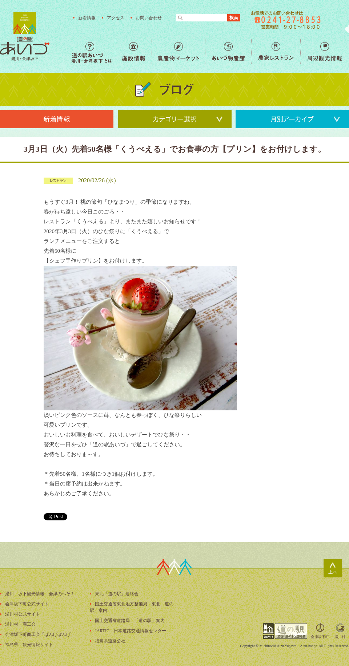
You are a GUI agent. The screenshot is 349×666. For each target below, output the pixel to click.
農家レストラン (275, 51)
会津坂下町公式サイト (27, 603)
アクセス (115, 17)
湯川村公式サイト (22, 614)
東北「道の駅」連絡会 (117, 593)
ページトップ (333, 568)
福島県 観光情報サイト (29, 644)
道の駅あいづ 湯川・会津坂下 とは (93, 51)
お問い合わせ (149, 17)
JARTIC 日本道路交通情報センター (130, 630)
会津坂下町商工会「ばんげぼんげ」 (40, 634)
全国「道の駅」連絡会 (285, 631)
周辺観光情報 (324, 51)
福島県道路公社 (110, 640)
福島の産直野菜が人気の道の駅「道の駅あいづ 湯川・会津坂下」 (24, 36)
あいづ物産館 (228, 51)
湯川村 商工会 (20, 624)
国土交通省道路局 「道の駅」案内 (130, 620)
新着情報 (87, 17)
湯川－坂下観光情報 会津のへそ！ (40, 593)
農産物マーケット (178, 51)
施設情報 (133, 51)
